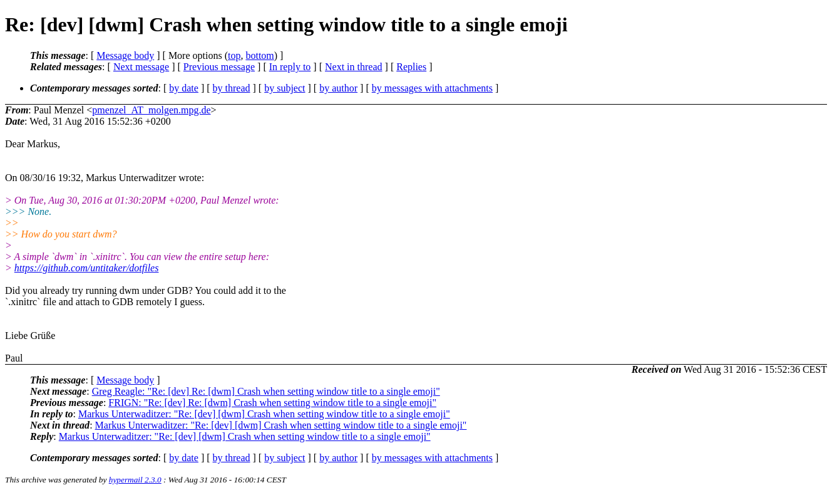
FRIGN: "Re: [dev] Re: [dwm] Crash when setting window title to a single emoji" (272, 402)
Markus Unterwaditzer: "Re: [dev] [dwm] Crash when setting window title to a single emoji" (264, 414)
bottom (259, 55)
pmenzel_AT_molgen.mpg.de (151, 110)
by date (183, 88)
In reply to (290, 66)
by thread (231, 88)
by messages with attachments (432, 88)
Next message (141, 66)
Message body (125, 55)
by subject (284, 88)
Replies (411, 66)
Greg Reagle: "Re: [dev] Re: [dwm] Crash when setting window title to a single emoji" (266, 391)
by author (338, 88)
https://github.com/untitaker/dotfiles (86, 268)
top (234, 55)
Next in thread (354, 66)
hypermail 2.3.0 (135, 479)
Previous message (219, 66)
